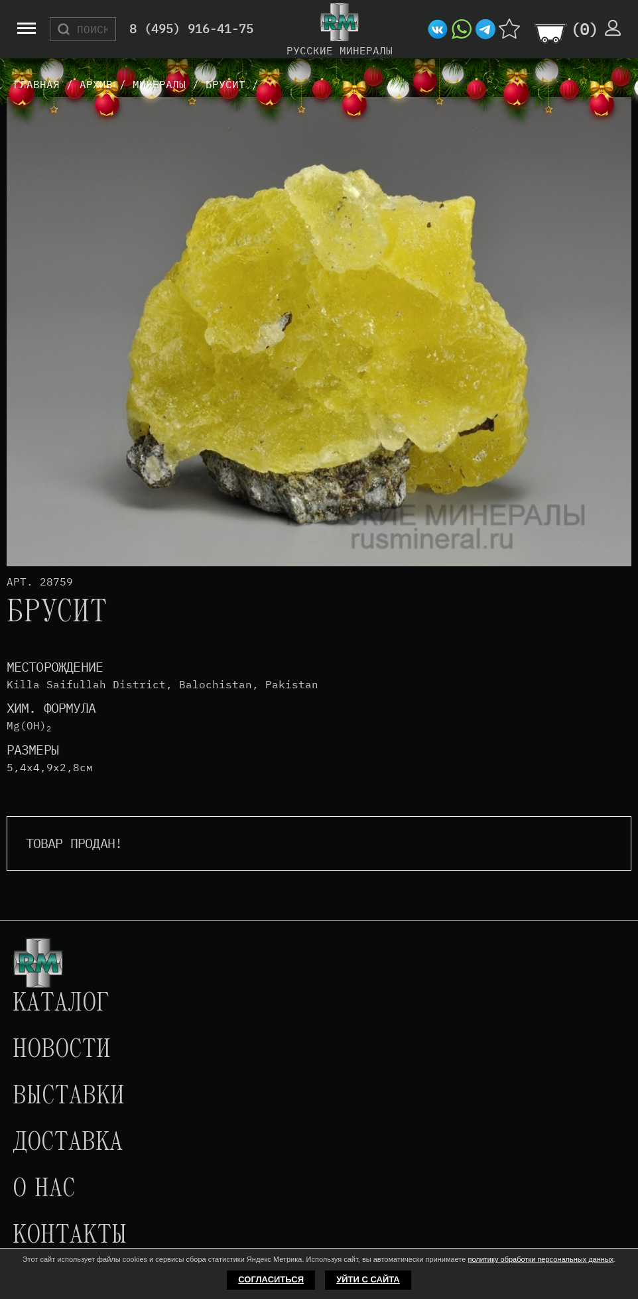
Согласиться (271, 1279)
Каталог (61, 1004)
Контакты (70, 1236)
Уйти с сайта (368, 1279)
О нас (44, 1189)
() (584, 29)
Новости (62, 1050)
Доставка (68, 1143)
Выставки (69, 1096)
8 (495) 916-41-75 (191, 29)
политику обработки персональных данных (540, 1259)
